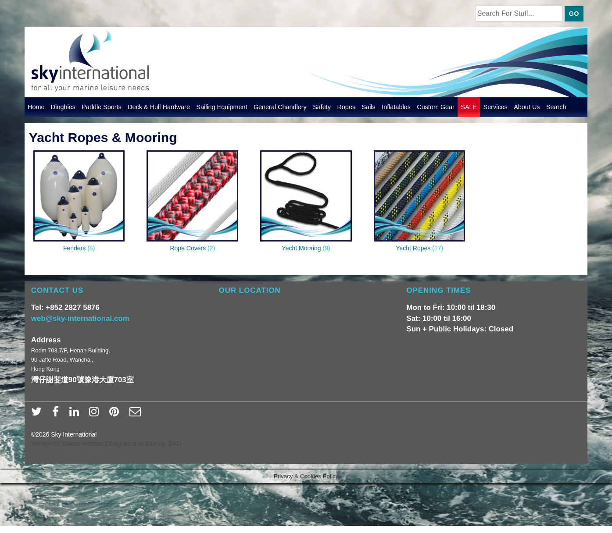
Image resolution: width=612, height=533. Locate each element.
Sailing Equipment (221, 106)
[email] (136, 414)
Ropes (346, 106)
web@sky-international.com (80, 318)
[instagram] (96, 414)
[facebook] (57, 414)
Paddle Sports (102, 106)
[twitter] (38, 414)
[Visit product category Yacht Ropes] (419, 203)
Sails (369, 106)
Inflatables (396, 106)
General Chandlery (280, 106)
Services (495, 106)
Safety (322, 106)
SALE (469, 106)
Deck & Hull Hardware (159, 106)
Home (36, 106)
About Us (527, 106)
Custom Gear (436, 106)
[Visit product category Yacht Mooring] (306, 203)
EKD (174, 443)
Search (556, 106)
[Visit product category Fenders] (79, 203)
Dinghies (63, 106)
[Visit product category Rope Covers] (192, 203)
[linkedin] (76, 414)
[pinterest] (116, 414)
